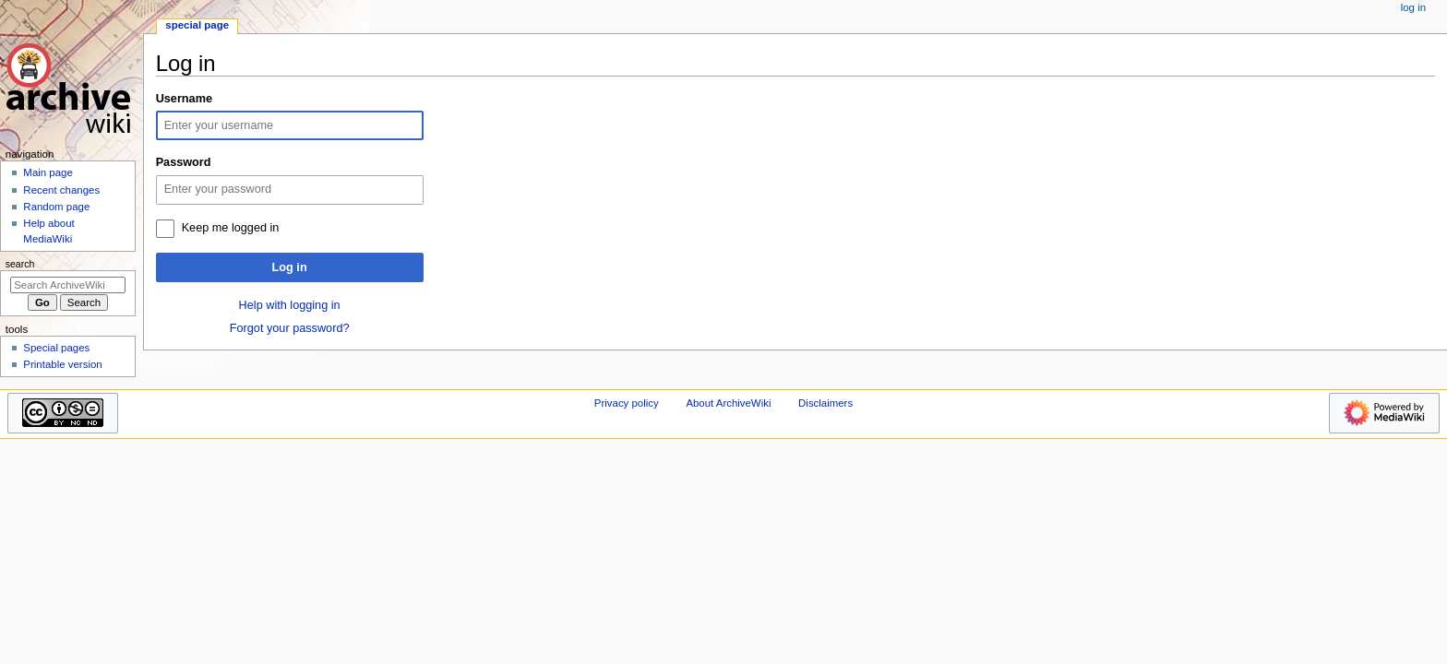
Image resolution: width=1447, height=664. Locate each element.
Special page (197, 24)
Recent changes (61, 190)
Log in (289, 267)
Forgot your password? (290, 328)
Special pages (56, 347)
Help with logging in (290, 305)
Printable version (62, 364)
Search (20, 263)
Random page (56, 206)
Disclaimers (825, 403)
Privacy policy (626, 403)
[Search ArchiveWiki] (68, 285)
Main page (48, 172)
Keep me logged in (231, 227)
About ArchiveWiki (728, 403)
